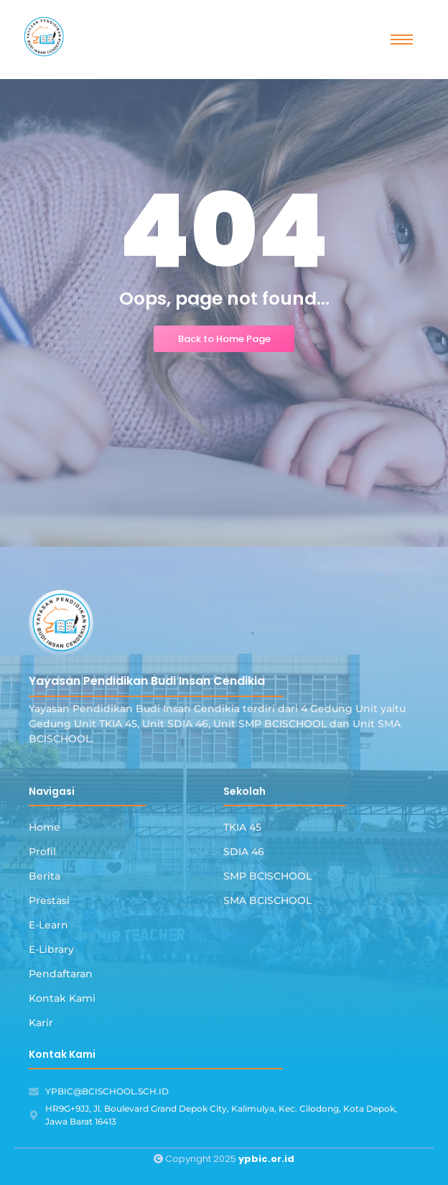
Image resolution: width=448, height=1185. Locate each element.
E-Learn (48, 924)
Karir (41, 1022)
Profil (42, 851)
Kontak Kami (62, 998)
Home (44, 827)
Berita (44, 876)
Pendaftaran (61, 973)
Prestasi (49, 900)
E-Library (51, 949)
